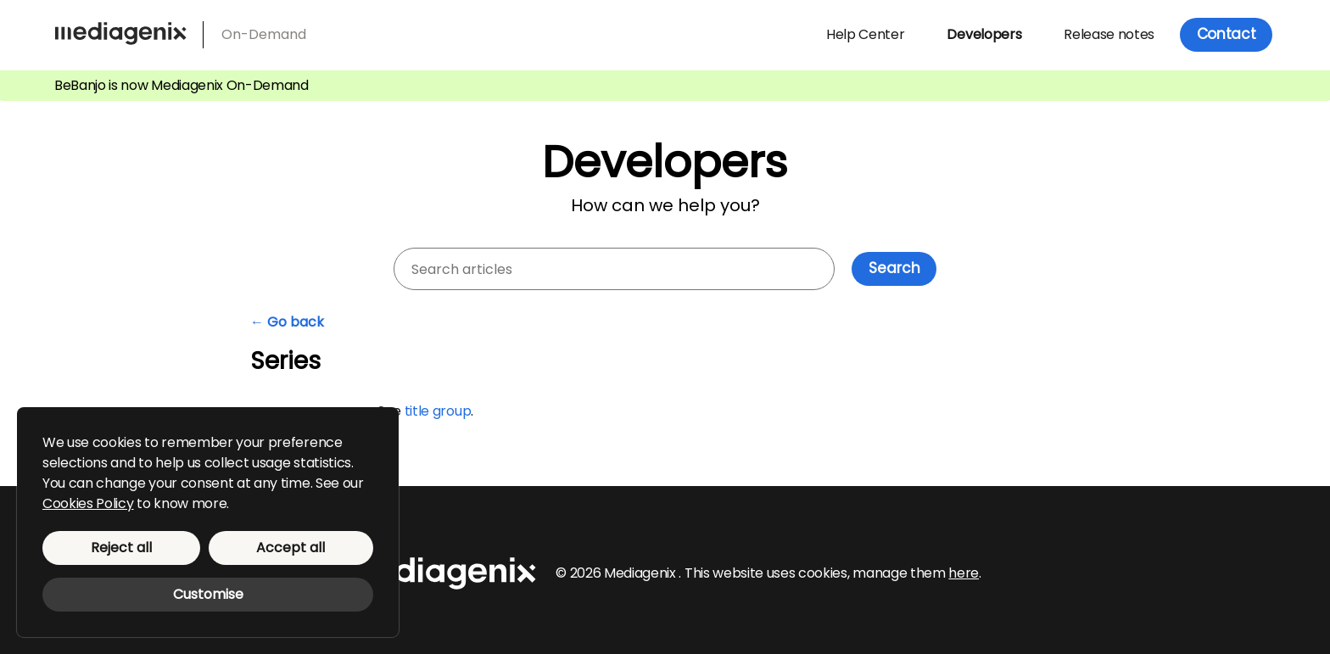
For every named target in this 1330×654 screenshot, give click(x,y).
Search (894, 268)
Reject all (121, 547)
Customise (208, 594)
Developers (984, 34)
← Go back (287, 322)
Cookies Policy (88, 503)
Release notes (1109, 34)
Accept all (290, 547)
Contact (1226, 34)
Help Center (865, 34)
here (963, 573)
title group (438, 411)
